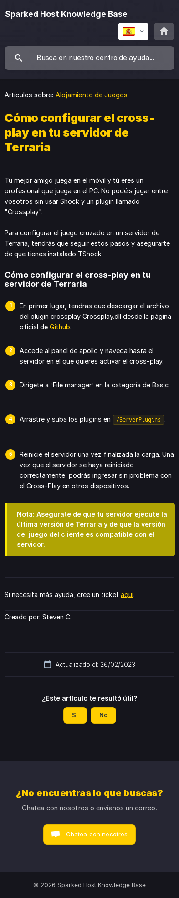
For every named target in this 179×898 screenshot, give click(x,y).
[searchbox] (89, 58)
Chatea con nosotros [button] (97, 834)
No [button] (103, 714)
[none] (66, 14)
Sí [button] (75, 714)
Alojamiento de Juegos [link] (92, 95)
